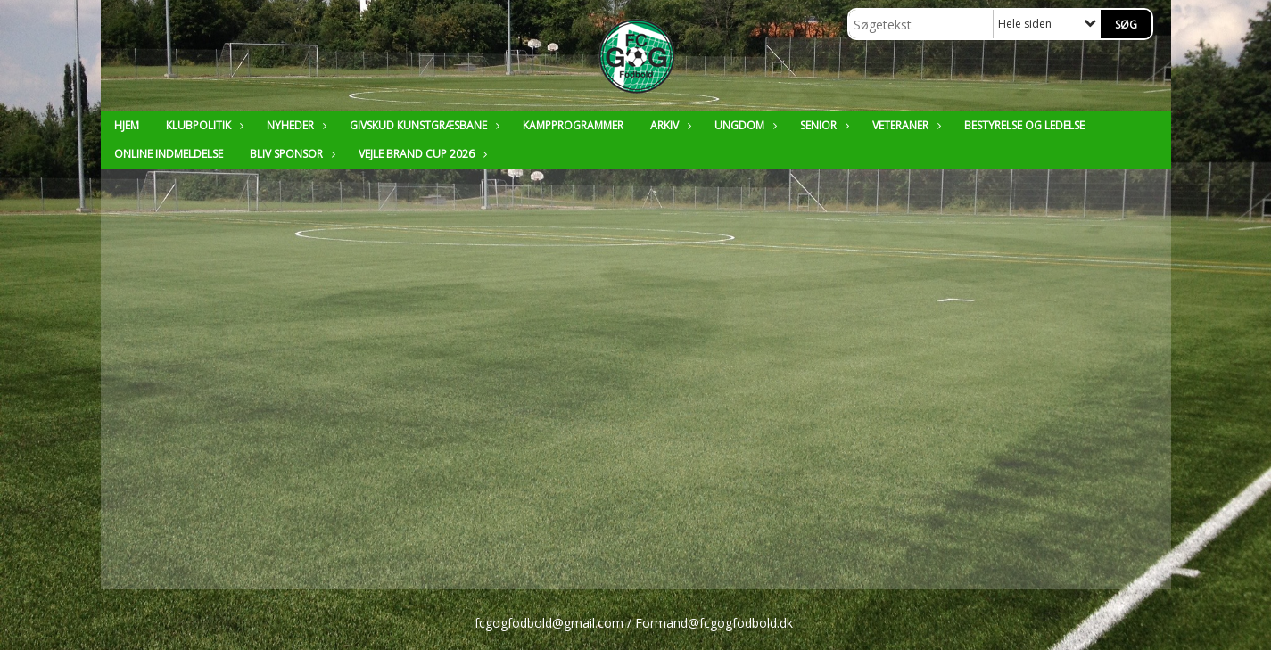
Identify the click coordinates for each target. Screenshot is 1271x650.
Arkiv (669, 125)
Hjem (126, 125)
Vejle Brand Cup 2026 (421, 153)
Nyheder (295, 125)
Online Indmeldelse (168, 153)
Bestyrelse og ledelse (1024, 125)
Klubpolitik (203, 125)
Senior (823, 125)
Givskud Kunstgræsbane (423, 125)
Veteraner (904, 125)
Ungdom (743, 125)
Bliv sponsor (291, 153)
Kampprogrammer (573, 125)
